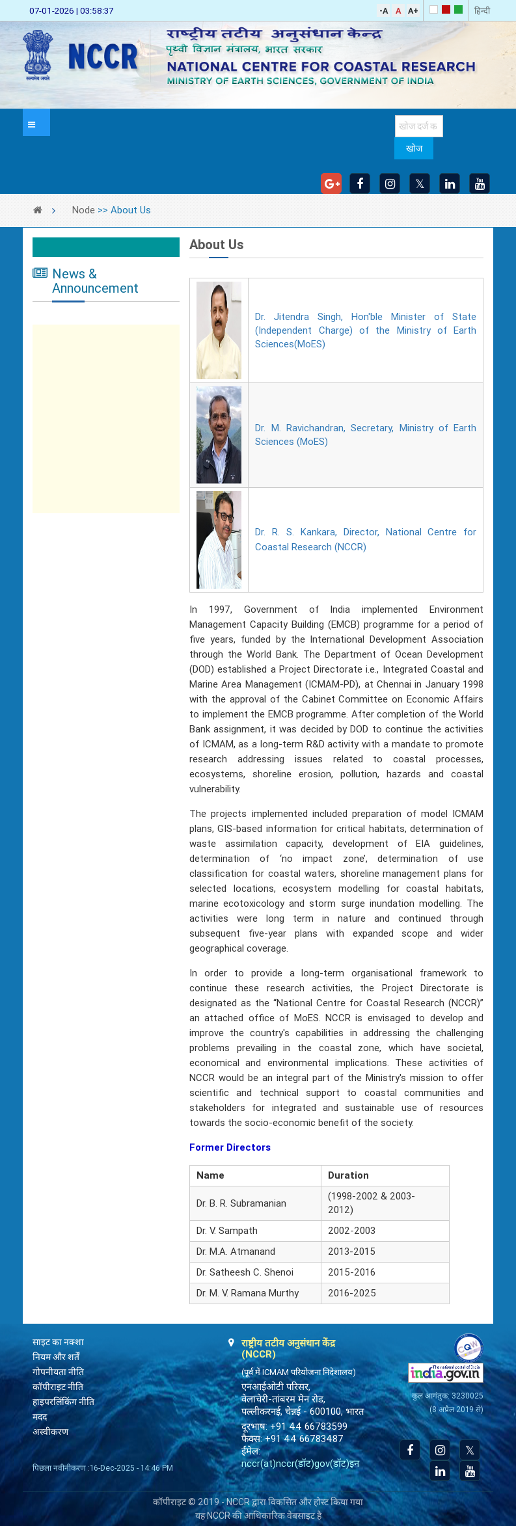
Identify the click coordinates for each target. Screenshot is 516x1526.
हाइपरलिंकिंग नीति (63, 1402)
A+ (413, 11)
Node (83, 210)
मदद (40, 1417)
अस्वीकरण (50, 1431)
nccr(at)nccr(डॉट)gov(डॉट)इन (300, 1463)
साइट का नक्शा (58, 1342)
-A (383, 11)
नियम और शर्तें (56, 1357)
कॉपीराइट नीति (58, 1387)
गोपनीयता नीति (58, 1372)
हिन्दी (482, 11)
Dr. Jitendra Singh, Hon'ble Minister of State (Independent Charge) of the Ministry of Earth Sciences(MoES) (365, 330)
